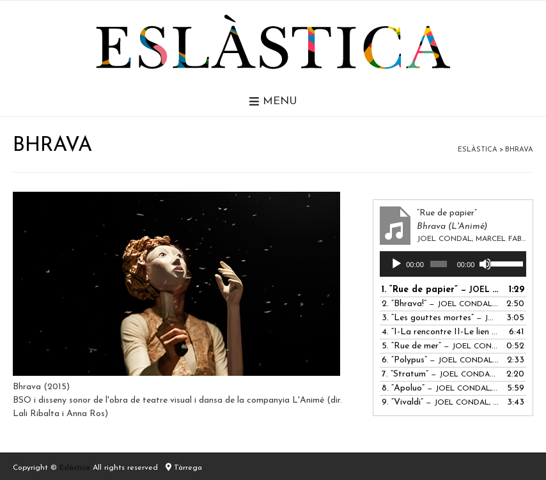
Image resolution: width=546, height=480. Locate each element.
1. (440, 290)
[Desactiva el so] (485, 264)
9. (440, 402)
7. (440, 374)
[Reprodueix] (396, 264)
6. (440, 360)
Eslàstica (74, 468)
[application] (453, 264)
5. (440, 346)
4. (440, 332)
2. (440, 304)
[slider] (438, 264)
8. (440, 388)
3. (440, 318)
